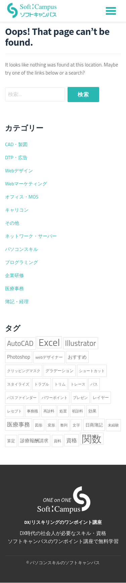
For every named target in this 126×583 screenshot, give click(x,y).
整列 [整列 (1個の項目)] (64, 425)
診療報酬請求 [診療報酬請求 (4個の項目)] (34, 440)
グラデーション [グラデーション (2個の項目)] (59, 370)
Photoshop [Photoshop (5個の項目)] (18, 357)
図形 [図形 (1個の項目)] (38, 425)
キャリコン (17, 210)
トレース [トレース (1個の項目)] (78, 384)
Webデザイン (19, 170)
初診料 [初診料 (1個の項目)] (77, 411)
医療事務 (14, 288)
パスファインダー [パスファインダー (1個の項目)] (22, 397)
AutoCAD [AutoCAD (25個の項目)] (20, 343)
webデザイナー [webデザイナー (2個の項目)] (49, 357)
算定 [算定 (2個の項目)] (11, 441)
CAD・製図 (16, 144)
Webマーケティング (26, 183)
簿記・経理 (17, 301)
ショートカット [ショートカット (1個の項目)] (92, 370)
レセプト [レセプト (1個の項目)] (14, 411)
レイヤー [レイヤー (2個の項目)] (101, 397)
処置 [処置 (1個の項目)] (63, 411)
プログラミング (21, 262)
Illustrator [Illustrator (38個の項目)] (80, 343)
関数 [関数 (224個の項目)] (91, 439)
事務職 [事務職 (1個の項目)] (32, 411)
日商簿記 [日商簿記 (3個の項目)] (94, 424)
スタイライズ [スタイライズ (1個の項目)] (18, 384)
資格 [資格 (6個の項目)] (71, 440)
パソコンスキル (21, 249)
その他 (12, 223)
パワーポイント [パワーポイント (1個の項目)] (55, 397)
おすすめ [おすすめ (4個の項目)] (77, 357)
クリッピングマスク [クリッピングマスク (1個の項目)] (23, 370)
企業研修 (14, 275)
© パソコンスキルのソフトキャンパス (63, 562)
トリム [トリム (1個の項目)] (60, 384)
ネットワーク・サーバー (31, 236)
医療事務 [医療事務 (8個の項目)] (18, 424)
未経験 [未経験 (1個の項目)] (113, 425)
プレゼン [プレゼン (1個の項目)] (80, 397)
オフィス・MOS (21, 196)
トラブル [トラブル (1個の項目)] (41, 384)
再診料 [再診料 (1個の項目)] (48, 411)
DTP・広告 (16, 157)
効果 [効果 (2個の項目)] (92, 411)
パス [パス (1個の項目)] (94, 384)
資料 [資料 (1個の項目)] (57, 441)
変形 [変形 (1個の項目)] (51, 425)
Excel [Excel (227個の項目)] (49, 342)
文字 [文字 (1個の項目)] (76, 425)
